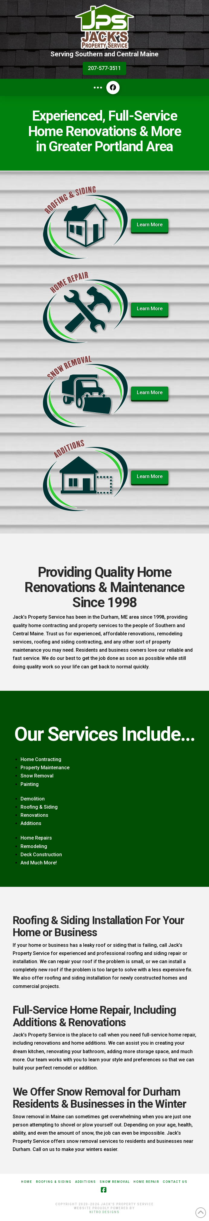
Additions (85, 1181)
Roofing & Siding (54, 1181)
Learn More (149, 225)
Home (26, 1181)
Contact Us (175, 1181)
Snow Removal (115, 1181)
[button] (97, 87)
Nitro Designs (104, 1212)
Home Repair (146, 1181)
